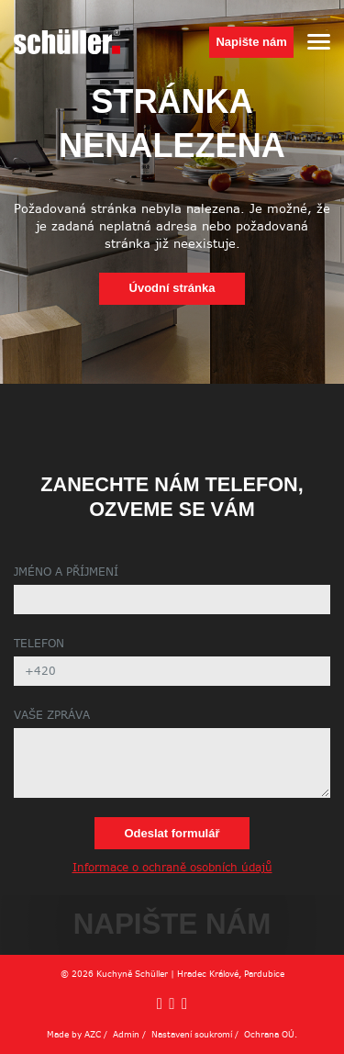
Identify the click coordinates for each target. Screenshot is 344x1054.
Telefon (39, 644)
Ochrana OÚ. (270, 1034)
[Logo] (67, 41)
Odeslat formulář (171, 833)
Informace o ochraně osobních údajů (172, 868)
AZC (92, 1034)
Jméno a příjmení (66, 572)
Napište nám (251, 42)
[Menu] (319, 41)
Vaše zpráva (52, 716)
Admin (126, 1034)
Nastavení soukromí (191, 1034)
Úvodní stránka (172, 288)
